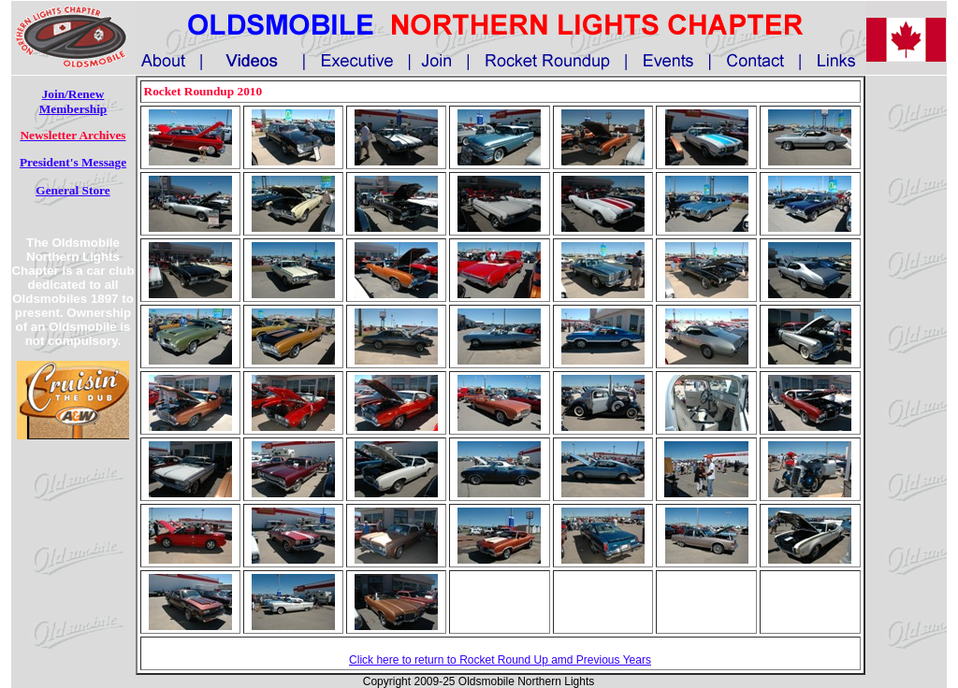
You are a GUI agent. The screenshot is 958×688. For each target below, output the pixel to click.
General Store (72, 190)
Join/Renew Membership (73, 101)
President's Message (73, 162)
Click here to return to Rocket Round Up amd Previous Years (500, 659)
